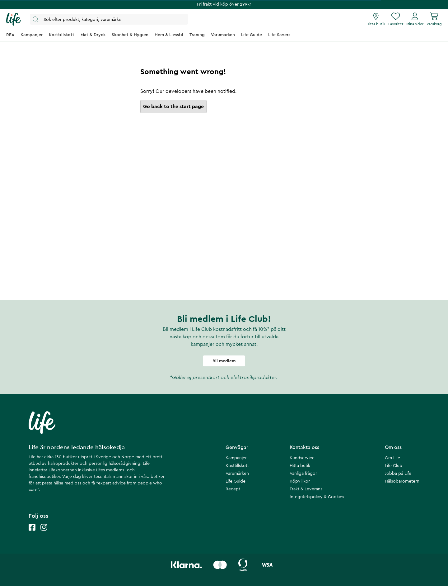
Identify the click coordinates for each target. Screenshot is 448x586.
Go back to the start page (173, 106)
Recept (233, 489)
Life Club (393, 466)
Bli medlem (224, 361)
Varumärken (237, 473)
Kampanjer (236, 458)
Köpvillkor (300, 481)
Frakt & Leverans (306, 489)
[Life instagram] (43, 533)
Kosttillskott (237, 466)
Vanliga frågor (303, 473)
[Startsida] (13, 19)
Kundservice (302, 458)
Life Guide (235, 481)
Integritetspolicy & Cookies (317, 497)
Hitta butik (300, 466)
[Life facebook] (32, 533)
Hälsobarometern (402, 481)
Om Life (392, 458)
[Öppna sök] (109, 19)
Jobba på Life (398, 473)
